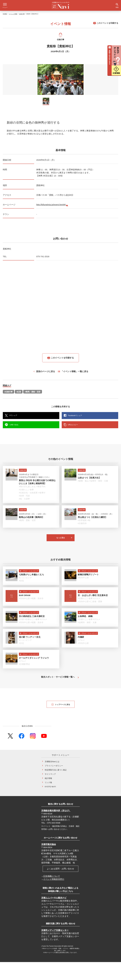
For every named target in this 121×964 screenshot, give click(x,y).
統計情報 (48, 780)
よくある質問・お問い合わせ (60, 870)
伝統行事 (22, 16)
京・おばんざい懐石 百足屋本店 (93, 597)
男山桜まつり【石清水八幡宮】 (92, 519)
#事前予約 (40, 488)
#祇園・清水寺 (36, 600)
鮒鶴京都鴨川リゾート (88, 576)
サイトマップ (50, 776)
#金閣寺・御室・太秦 (98, 483)
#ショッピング (25, 579)
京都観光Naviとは (52, 763)
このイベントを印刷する (105, 25)
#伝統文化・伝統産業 (28, 495)
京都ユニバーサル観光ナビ (53, 899)
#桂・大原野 (24, 501)
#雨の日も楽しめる (27, 488)
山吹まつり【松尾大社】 (89, 479)
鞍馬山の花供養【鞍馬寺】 (31, 519)
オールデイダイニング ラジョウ (34, 660)
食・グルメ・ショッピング (29, 573)
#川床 (21, 621)
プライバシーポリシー (54, 768)
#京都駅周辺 (24, 666)
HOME (5, 16)
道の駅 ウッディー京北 (29, 639)
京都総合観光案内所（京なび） (56, 812)
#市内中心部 (83, 579)
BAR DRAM (24, 597)
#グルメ (96, 600)
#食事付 (41, 495)
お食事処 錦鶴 (85, 618)
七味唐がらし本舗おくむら (31, 576)
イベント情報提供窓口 (53, 881)
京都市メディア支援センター (55, 932)
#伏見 (21, 583)
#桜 (89, 522)
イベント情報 (13, 16)
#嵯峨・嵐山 (83, 483)
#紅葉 (18, 394)
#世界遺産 (82, 522)
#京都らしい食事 (26, 491)
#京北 (21, 645)
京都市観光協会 (48, 846)
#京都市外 (82, 525)
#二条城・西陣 (95, 603)
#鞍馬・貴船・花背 (32, 394)
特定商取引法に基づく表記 (56, 772)
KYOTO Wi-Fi (50, 789)
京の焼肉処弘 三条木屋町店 (32, 618)
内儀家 (81, 639)
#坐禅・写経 (24, 498)
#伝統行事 (8, 394)
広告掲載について (51, 878)
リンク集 (48, 784)
